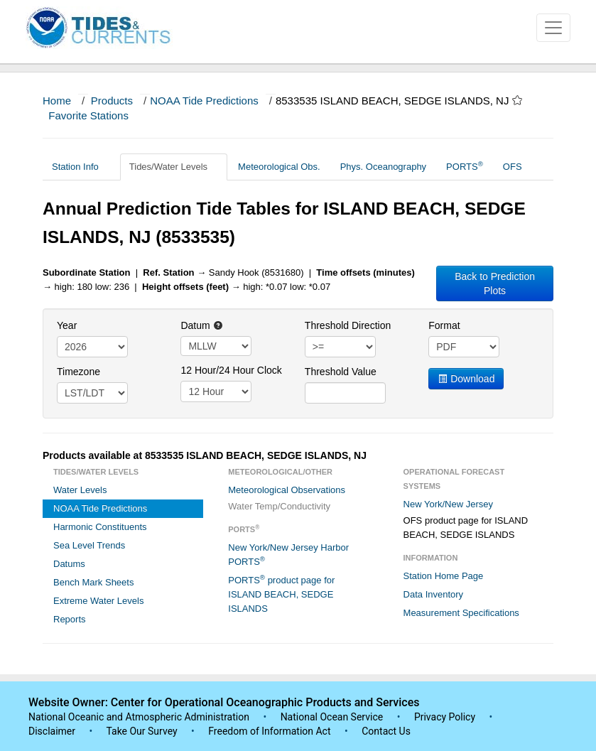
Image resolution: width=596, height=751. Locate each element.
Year (67, 325)
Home (57, 100)
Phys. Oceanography (383, 166)
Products (112, 100)
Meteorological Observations (286, 490)
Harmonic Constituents (100, 527)
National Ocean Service (332, 717)
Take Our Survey (143, 731)
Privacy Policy (444, 717)
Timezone (78, 371)
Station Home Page (443, 576)
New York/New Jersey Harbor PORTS (288, 554)
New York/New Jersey (448, 504)
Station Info (80, 166)
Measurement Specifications (461, 612)
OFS (512, 166)
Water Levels (80, 490)
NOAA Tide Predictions (204, 100)
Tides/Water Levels (173, 166)
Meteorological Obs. (279, 166)
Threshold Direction (348, 325)
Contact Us (386, 731)
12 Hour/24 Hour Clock (230, 370)
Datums (69, 563)
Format (444, 325)
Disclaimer (51, 731)
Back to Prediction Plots (495, 283)
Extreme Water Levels (98, 600)
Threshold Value (340, 371)
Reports (69, 619)
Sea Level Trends (89, 545)
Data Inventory (433, 594)
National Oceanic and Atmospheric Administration (138, 717)
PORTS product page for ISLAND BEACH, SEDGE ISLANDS (281, 593)
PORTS (464, 166)
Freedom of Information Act (269, 731)
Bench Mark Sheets (93, 582)
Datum (201, 325)
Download (466, 378)
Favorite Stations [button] (95, 115)
